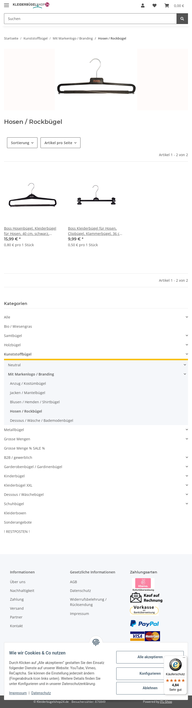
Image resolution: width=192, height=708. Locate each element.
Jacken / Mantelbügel (27, 392)
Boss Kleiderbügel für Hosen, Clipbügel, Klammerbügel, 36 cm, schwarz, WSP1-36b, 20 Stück (96, 231)
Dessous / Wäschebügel (24, 494)
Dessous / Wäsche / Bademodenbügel (41, 420)
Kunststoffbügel (18, 354)
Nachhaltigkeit (22, 590)
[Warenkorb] (174, 6)
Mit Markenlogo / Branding (31, 374)
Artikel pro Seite (58, 142)
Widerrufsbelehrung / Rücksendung (88, 602)
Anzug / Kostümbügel (28, 383)
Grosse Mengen (17, 439)
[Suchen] (90, 18)
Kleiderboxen (15, 513)
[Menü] (184, 659)
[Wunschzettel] (154, 6)
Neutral (14, 365)
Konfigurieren (147, 671)
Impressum (79, 613)
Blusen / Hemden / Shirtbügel (35, 402)
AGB (73, 581)
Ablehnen (147, 685)
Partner (16, 617)
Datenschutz (80, 590)
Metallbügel (14, 429)
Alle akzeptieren (147, 654)
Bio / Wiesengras (18, 326)
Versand (17, 608)
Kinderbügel (14, 476)
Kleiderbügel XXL (18, 485)
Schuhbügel (14, 503)
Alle (7, 317)
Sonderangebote (18, 522)
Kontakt (16, 625)
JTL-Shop (166, 701)
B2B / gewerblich (18, 457)
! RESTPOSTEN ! (17, 531)
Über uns (18, 581)
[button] (142, 6)
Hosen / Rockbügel (26, 411)
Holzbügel (12, 344)
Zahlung (17, 599)
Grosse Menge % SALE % (24, 448)
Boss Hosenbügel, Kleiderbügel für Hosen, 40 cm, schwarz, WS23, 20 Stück (30, 231)
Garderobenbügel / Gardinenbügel (33, 466)
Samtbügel (13, 335)
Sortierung (20, 142)
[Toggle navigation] (6, 3)
